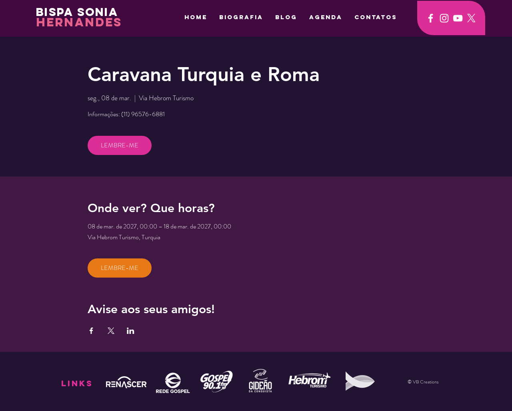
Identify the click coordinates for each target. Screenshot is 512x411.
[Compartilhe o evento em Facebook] (91, 331)
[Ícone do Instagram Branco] (444, 18)
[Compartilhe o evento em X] (111, 331)
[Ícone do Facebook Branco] (430, 18)
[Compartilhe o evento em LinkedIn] (130, 331)
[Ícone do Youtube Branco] (458, 18)
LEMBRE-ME (119, 145)
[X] (471, 18)
